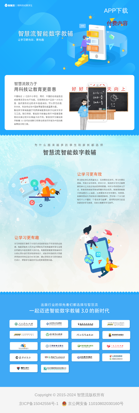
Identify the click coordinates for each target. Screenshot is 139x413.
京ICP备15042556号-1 (39, 403)
